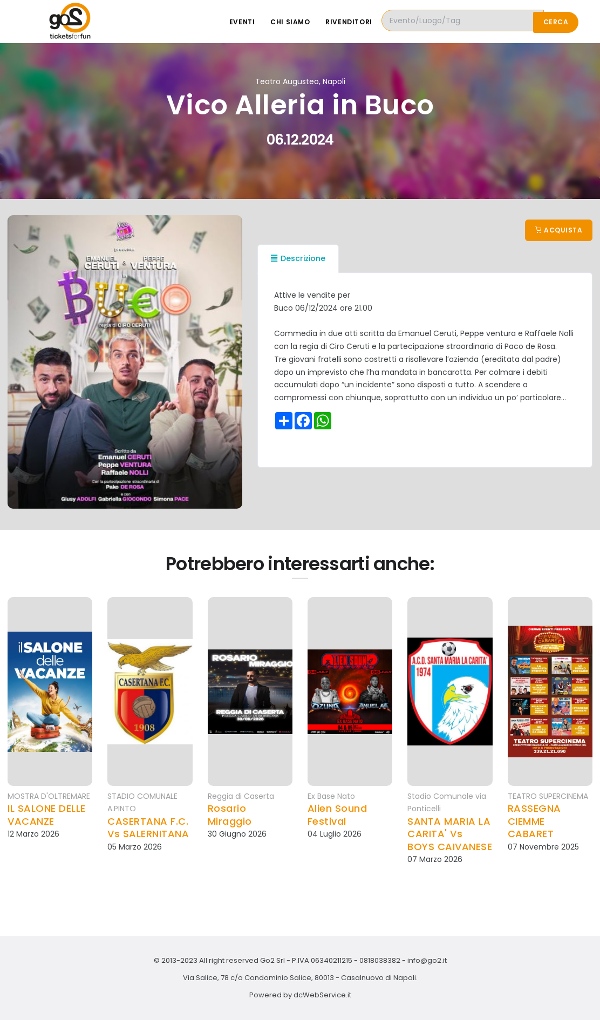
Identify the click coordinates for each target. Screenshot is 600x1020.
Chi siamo (311, 21)
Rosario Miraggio (230, 815)
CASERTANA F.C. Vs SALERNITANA (148, 827)
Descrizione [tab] (298, 258)
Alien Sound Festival (337, 815)
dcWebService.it (322, 995)
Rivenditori (370, 21)
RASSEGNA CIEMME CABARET (534, 821)
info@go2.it (427, 960)
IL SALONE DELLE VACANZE (47, 815)
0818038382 (379, 960)
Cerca (556, 21)
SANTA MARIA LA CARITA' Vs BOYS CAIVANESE (449, 833)
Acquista (558, 230)
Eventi (263, 21)
